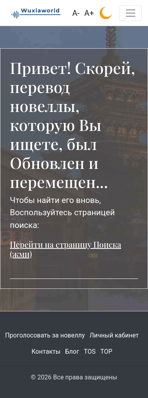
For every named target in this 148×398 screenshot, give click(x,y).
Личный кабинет (114, 335)
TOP (106, 351)
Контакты (46, 351)
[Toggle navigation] (131, 13)
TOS (90, 351)
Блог (72, 351)
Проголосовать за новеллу (45, 335)
